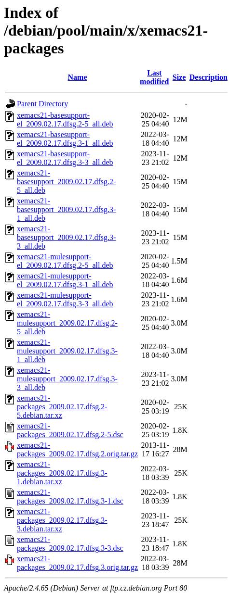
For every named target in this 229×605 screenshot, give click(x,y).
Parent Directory (42, 104)
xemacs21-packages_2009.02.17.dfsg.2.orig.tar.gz (77, 449)
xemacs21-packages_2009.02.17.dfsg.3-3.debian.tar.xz (62, 520)
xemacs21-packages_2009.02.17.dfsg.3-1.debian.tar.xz (62, 473)
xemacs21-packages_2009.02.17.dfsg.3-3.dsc (70, 543)
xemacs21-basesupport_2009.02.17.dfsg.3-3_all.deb (66, 237)
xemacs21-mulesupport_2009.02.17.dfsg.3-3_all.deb (67, 378)
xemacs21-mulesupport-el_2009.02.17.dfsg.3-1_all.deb (65, 280)
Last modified (154, 77)
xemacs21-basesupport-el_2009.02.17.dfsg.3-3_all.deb (65, 158)
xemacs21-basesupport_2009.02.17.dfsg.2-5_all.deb (66, 181)
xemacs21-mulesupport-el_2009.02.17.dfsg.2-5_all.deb (65, 260)
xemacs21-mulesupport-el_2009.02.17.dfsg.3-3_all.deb (65, 299)
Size (179, 77)
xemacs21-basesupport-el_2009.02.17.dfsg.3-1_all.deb (65, 138)
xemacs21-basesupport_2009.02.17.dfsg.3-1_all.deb (66, 209)
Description (208, 77)
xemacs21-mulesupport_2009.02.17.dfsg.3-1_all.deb (67, 351)
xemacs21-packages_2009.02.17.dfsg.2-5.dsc (70, 430)
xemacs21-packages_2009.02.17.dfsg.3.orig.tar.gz (77, 563)
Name (77, 77)
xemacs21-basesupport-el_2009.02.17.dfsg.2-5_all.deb (65, 119)
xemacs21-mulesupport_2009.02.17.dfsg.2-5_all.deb (67, 323)
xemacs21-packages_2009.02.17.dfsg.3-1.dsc (70, 496)
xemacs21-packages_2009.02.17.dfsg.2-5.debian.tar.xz (62, 406)
